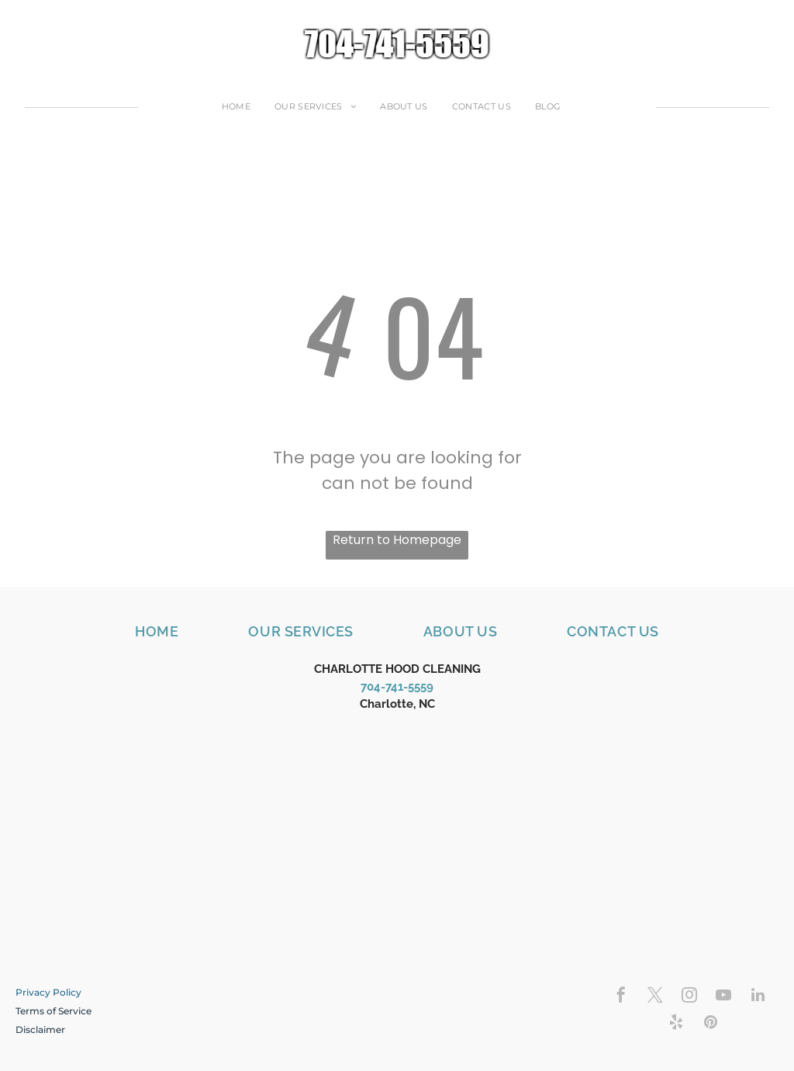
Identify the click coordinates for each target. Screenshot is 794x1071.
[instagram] (689, 996)
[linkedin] (757, 996)
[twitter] (655, 996)
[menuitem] (242, 106)
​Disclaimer (40, 1029)
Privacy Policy (48, 992)
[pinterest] (710, 1024)
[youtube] (723, 996)
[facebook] (621, 996)
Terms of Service (53, 1011)
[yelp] (676, 1024)
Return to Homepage (397, 540)
